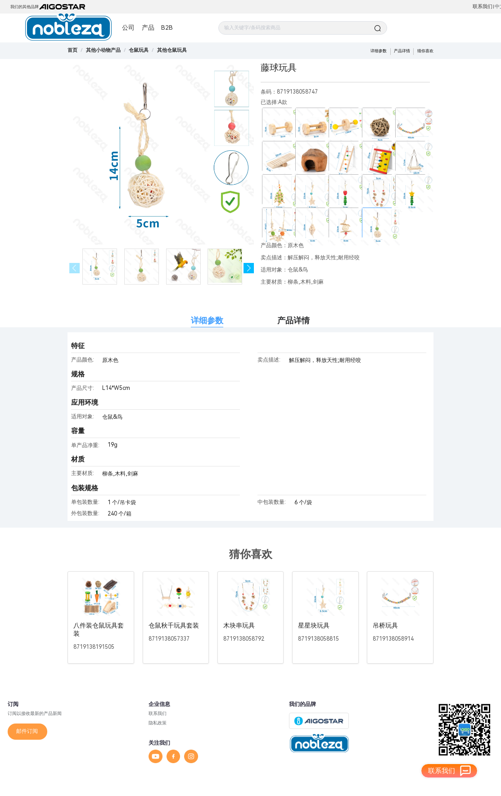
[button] (249, 268)
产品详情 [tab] (293, 320)
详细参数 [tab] (207, 320)
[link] (103, 50)
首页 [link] (72, 50)
